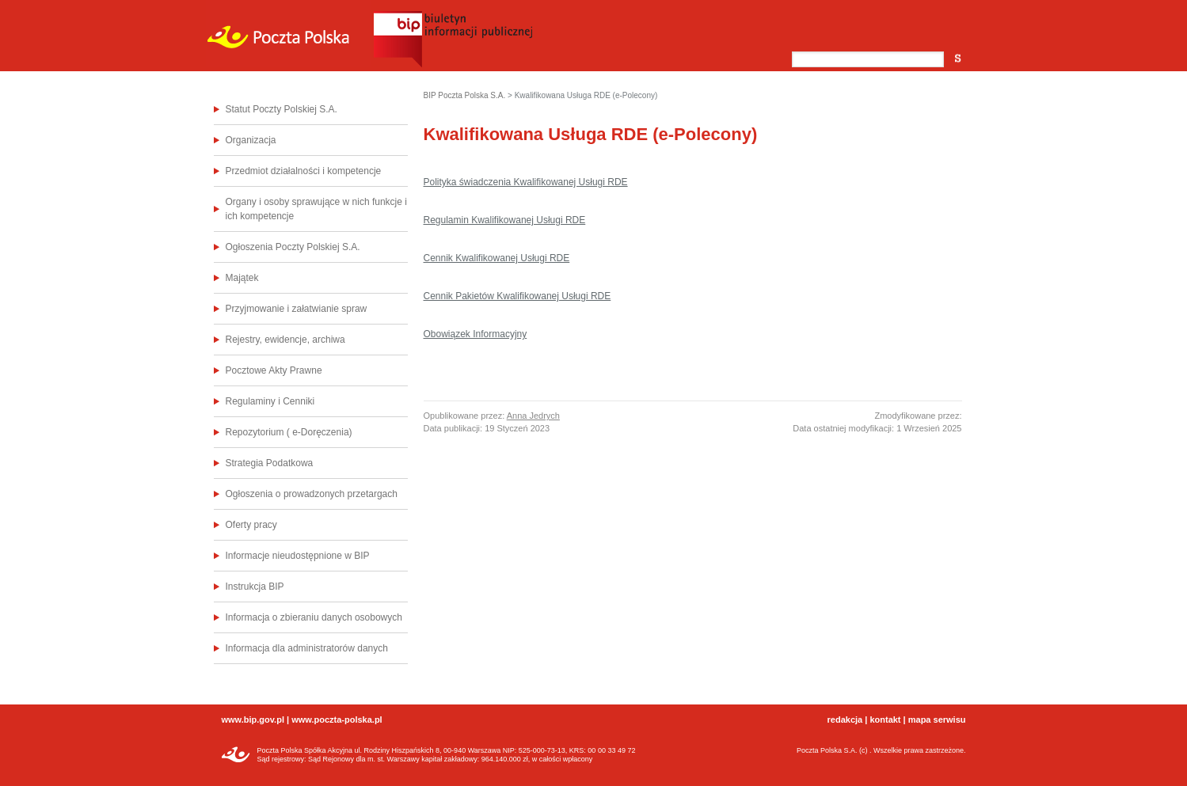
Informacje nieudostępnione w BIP (298, 555)
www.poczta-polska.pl (336, 719)
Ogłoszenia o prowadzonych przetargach (312, 493)
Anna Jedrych (533, 415)
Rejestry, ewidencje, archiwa (285, 339)
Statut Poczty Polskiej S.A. (281, 109)
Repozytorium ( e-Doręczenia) (289, 432)
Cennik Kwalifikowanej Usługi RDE (497, 258)
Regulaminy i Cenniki (270, 401)
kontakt (884, 719)
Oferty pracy (251, 524)
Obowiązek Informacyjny (475, 334)
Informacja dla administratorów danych (307, 648)
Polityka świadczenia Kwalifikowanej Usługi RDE (526, 182)
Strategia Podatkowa (270, 463)
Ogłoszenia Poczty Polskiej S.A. (293, 247)
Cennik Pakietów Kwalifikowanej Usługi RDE (517, 296)
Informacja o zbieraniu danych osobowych (314, 617)
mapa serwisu (937, 719)
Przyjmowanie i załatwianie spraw (296, 308)
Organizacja (251, 140)
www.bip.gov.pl (253, 719)
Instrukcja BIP (255, 586)
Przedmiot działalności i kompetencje (304, 171)
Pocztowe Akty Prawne (274, 370)
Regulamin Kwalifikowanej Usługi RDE (505, 220)
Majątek (242, 277)
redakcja (845, 719)
